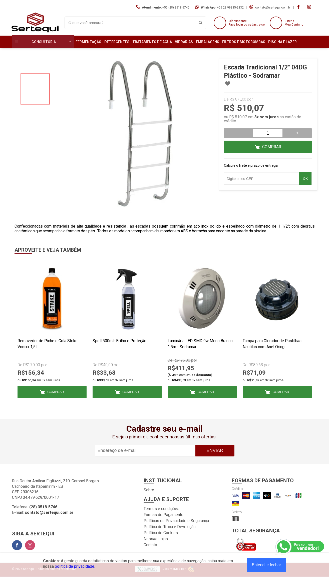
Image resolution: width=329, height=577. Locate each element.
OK (305, 178)
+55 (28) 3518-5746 (175, 7)
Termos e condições (161, 508)
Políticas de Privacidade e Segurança (176, 520)
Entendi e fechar (266, 565)
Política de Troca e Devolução (170, 526)
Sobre (149, 490)
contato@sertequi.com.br (273, 7)
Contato (150, 544)
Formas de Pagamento (163, 514)
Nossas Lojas (156, 538)
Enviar (214, 450)
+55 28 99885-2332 (230, 7)
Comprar (271, 146)
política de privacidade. (75, 566)
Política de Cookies (161, 532)
